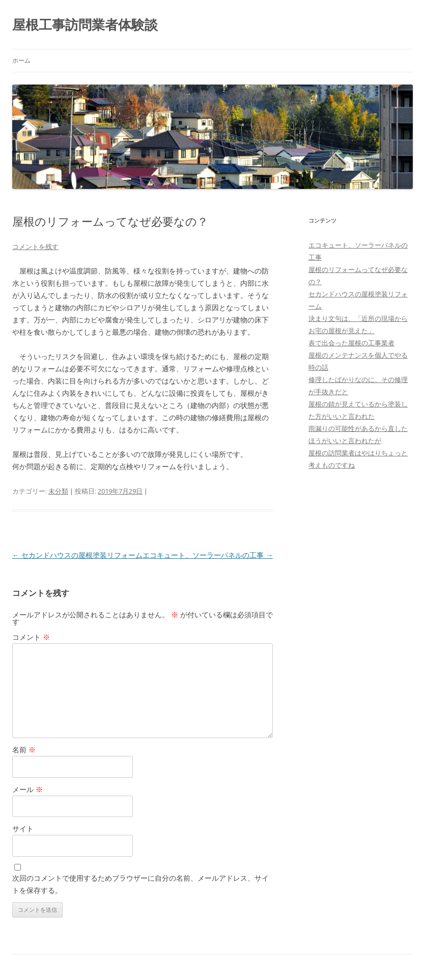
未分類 (58, 491)
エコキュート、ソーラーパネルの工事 (208, 555)
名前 (24, 749)
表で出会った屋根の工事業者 (351, 342)
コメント (31, 637)
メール (27, 789)
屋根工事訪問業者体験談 (85, 24)
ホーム (21, 60)
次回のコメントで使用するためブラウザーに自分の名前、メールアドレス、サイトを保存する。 (140, 884)
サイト (23, 828)
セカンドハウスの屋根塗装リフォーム (77, 555)
